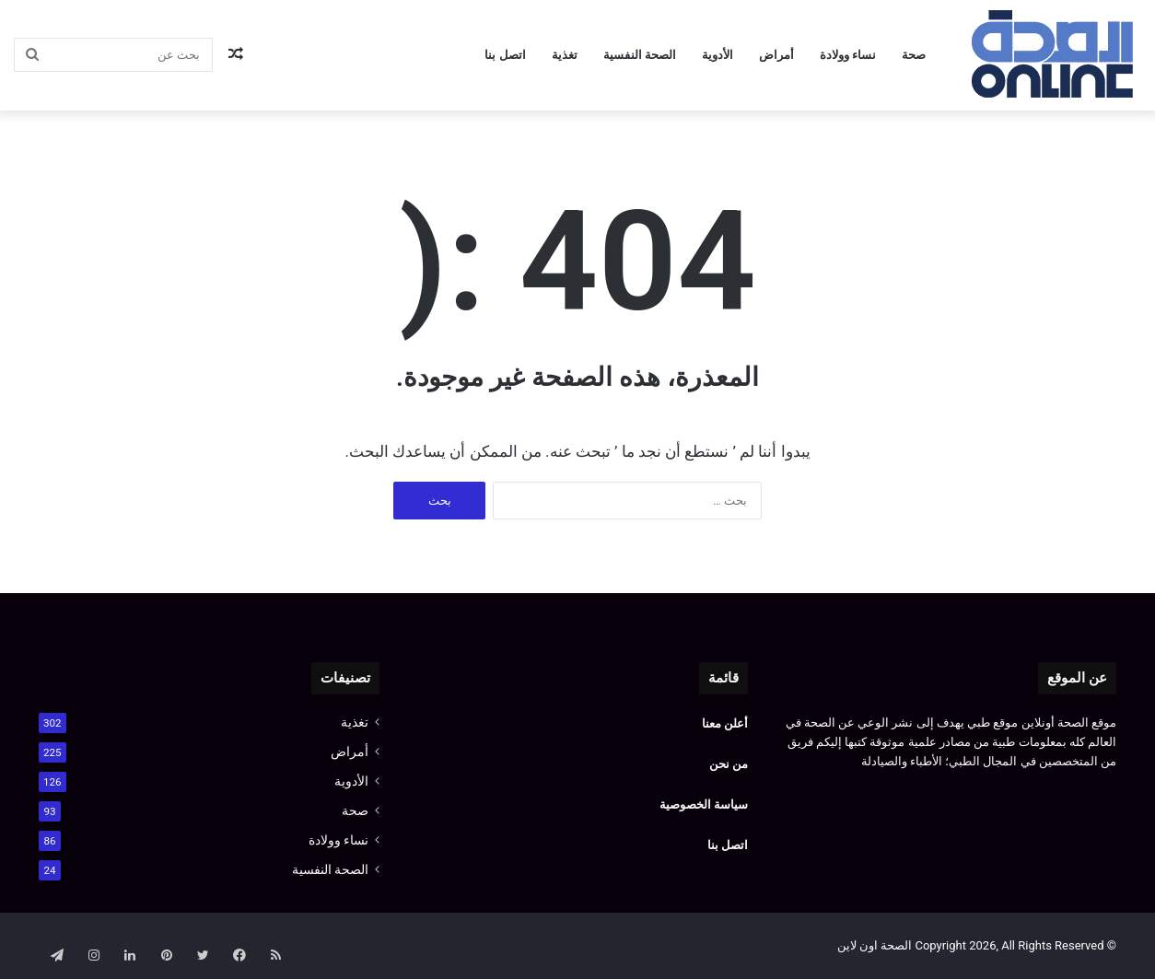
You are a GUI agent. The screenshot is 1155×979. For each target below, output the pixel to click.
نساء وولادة (848, 55)
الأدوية (717, 55)
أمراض (776, 55)
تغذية (565, 55)
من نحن (728, 764)
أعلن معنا (723, 723)
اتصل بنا (504, 55)
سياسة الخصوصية (703, 804)
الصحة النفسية (639, 55)
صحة (914, 55)
